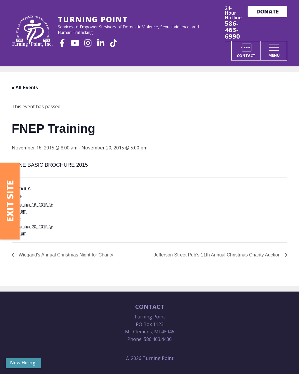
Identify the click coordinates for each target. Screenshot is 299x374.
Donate (267, 11)
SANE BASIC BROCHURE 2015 (50, 165)
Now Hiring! (23, 362)
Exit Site (10, 201)
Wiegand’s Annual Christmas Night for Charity (65, 254)
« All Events (25, 87)
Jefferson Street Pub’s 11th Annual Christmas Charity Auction (218, 254)
